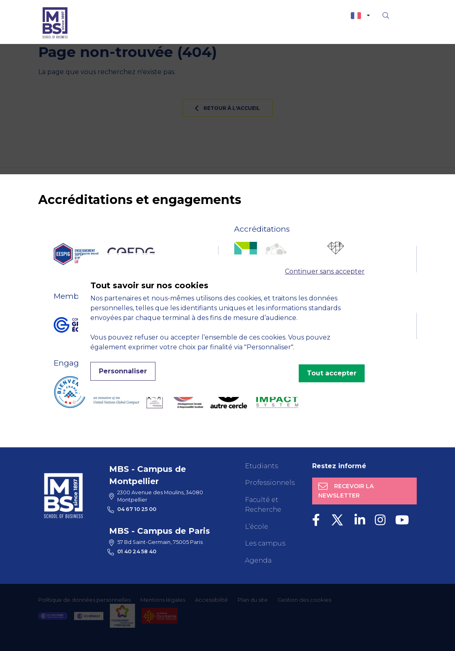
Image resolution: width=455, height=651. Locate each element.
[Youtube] (402, 520)
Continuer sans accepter (325, 271)
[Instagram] (380, 520)
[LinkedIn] (359, 520)
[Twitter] (337, 520)
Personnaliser (123, 371)
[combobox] (360, 15)
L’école (256, 526)
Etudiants (261, 466)
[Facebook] (316, 520)
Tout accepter (332, 373)
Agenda (258, 560)
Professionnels (270, 483)
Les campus (265, 543)
